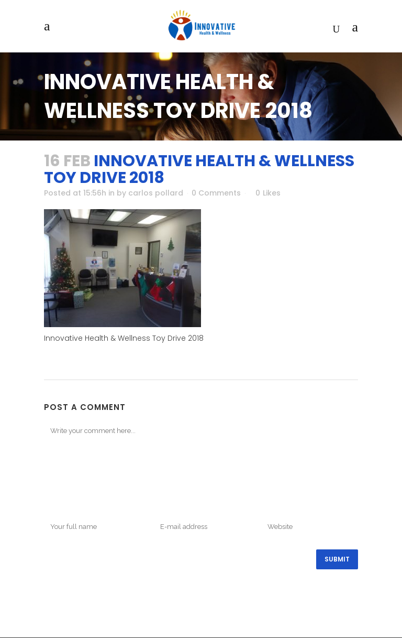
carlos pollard (155, 193)
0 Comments (216, 193)
